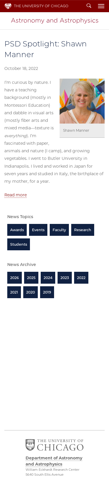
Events (38, 230)
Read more (15, 195)
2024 (48, 278)
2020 (30, 292)
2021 (14, 292)
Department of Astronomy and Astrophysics (54, 20)
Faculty (59, 230)
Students (18, 244)
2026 (14, 278)
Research (82, 230)
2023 (64, 278)
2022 (81, 278)
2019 (47, 292)
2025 (31, 278)
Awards (17, 230)
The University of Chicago (41, 6)
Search (89, 6)
